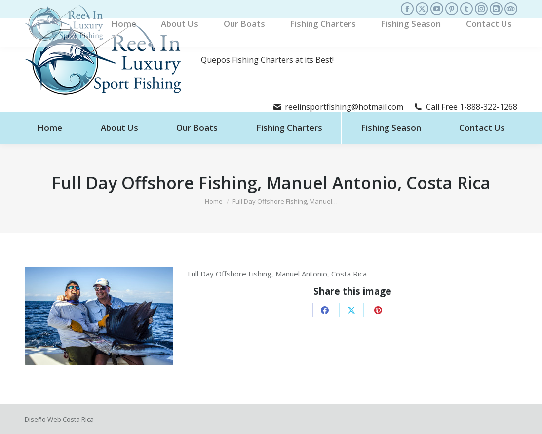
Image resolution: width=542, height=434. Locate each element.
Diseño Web (43, 419)
